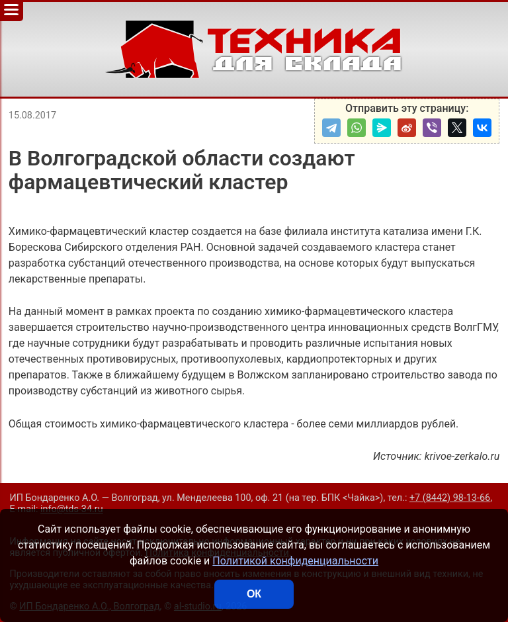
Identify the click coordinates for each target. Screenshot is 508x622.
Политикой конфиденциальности (295, 561)
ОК (254, 594)
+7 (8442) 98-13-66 (449, 498)
